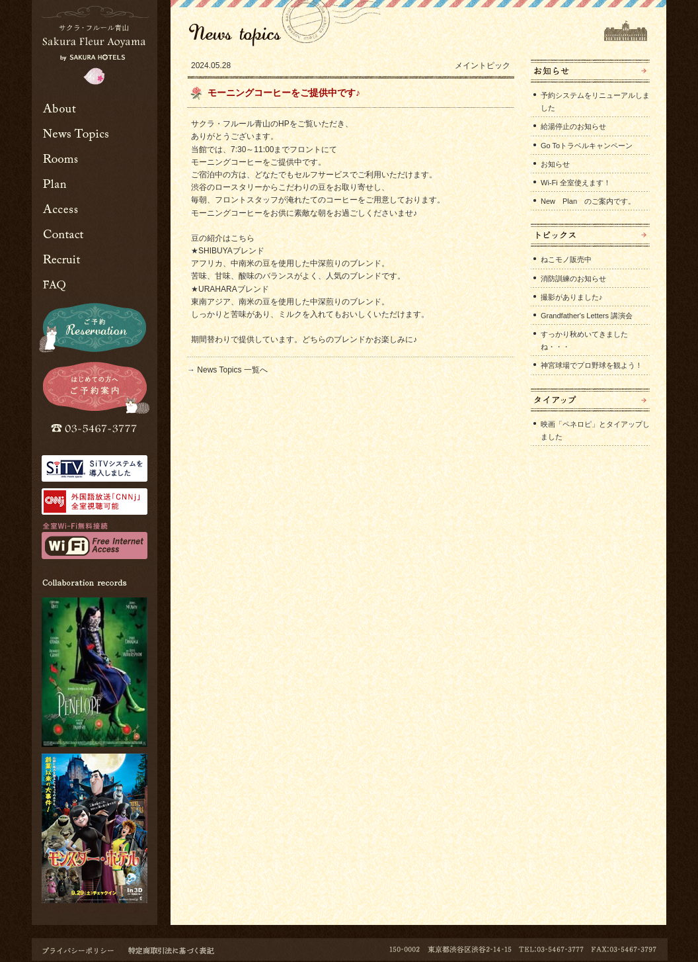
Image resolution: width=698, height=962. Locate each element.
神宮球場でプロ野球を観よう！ (591, 365)
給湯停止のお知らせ (573, 126)
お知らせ (555, 164)
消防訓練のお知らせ (573, 279)
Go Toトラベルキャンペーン (587, 146)
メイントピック (482, 65)
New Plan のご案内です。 (588, 201)
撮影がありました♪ (572, 297)
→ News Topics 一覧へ (227, 369)
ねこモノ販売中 (566, 259)
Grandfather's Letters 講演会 (587, 316)
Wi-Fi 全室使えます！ (576, 183)
